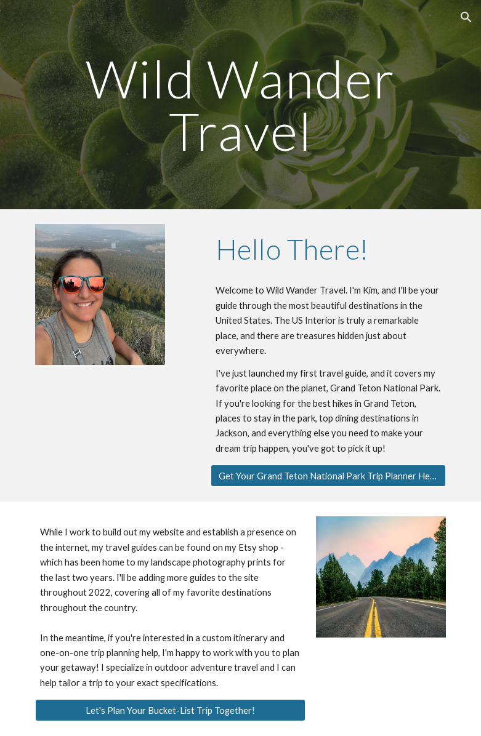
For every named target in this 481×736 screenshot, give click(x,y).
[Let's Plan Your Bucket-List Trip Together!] (170, 710)
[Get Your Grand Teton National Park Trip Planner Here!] (328, 476)
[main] (241, 104)
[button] (466, 17)
